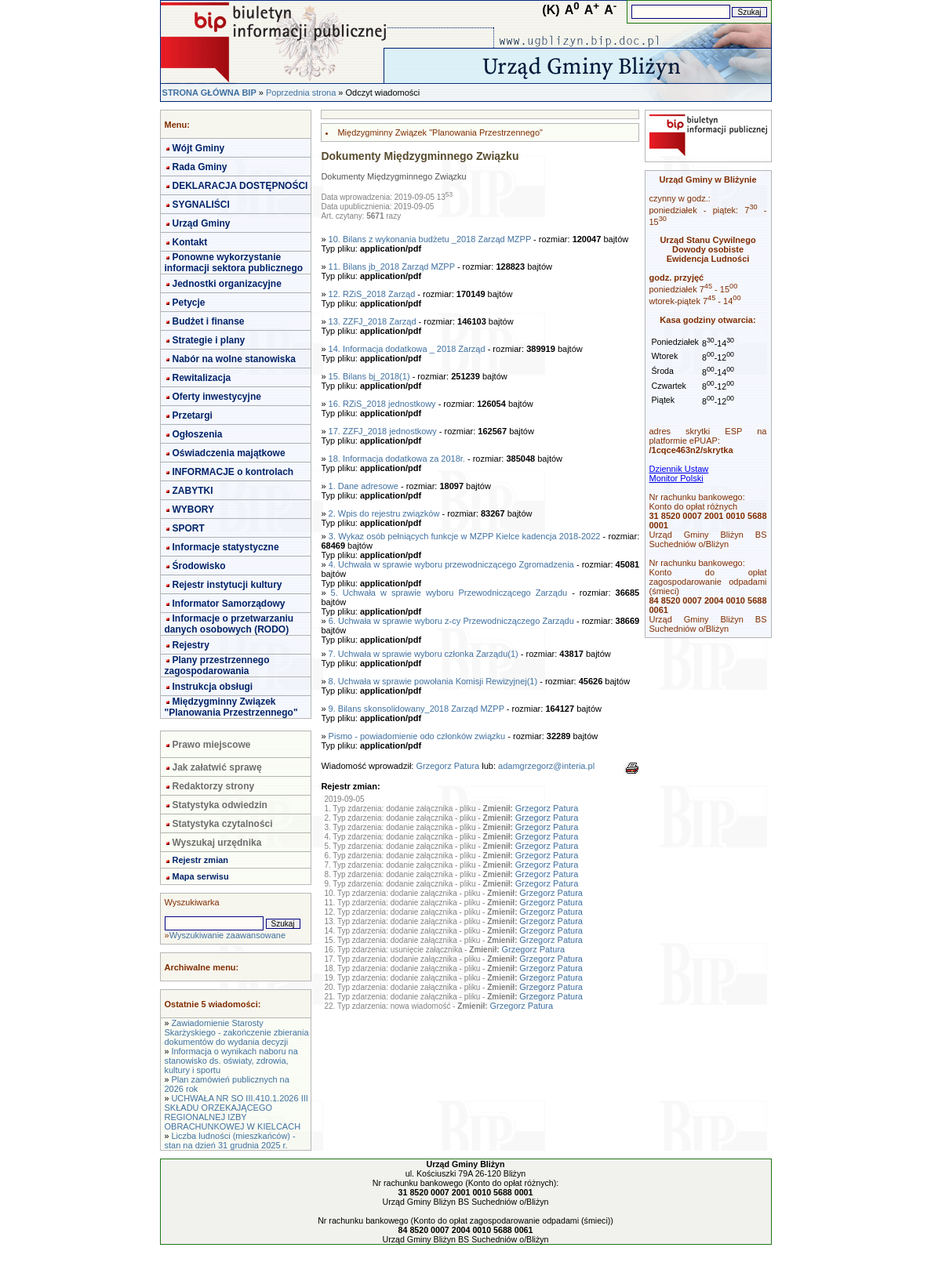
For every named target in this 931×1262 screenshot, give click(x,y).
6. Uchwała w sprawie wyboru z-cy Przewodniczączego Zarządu (451, 621)
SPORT (189, 528)
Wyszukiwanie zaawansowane (227, 935)
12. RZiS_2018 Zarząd (372, 294)
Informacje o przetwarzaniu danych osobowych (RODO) (229, 624)
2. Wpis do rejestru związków (384, 513)
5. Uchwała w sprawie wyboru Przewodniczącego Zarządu (449, 592)
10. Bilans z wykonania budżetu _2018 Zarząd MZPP (430, 239)
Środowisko (199, 565)
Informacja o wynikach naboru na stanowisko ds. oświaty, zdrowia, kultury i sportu (231, 1060)
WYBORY (194, 509)
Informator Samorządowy (229, 603)
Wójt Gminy (199, 148)
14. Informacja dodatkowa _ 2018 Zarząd (407, 349)
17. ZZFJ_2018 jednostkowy (383, 431)
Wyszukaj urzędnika (217, 842)
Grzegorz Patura (447, 766)
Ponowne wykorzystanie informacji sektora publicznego (234, 263)
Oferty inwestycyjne (217, 396)
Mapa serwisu (201, 876)
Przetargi (193, 415)
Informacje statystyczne (226, 547)
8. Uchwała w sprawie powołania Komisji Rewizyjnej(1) (433, 681)
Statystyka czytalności (223, 823)
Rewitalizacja (202, 377)
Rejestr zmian (201, 860)
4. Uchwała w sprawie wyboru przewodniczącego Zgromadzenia (451, 564)
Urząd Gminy (202, 223)
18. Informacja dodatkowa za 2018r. (397, 458)
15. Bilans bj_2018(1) (369, 376)
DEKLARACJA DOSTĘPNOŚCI (240, 185)
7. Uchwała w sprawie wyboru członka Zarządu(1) (423, 653)
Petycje (189, 302)
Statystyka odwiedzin (220, 805)
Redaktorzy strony (214, 786)
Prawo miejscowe (212, 744)
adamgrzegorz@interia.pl (546, 766)
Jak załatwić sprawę (217, 767)
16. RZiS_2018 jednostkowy (382, 403)
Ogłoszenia (198, 434)
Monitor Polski (676, 478)
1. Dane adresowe (363, 486)
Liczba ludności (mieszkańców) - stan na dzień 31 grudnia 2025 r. (230, 1140)
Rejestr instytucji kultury (227, 584)
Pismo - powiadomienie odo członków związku (417, 736)
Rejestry (191, 645)
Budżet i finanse (209, 321)
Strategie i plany (209, 340)
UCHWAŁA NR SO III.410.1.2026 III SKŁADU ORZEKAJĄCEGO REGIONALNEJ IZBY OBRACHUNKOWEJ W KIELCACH (236, 1112)
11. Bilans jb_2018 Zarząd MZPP (392, 266)
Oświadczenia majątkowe (229, 453)
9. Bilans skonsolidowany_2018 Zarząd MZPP (416, 708)
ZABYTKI (193, 490)
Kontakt (190, 242)
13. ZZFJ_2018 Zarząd (372, 321)
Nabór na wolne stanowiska (234, 359)
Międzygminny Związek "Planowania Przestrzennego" (231, 707)
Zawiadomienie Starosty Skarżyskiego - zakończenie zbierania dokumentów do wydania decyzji (237, 1032)
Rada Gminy (200, 166)
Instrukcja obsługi (213, 686)
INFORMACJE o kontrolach (233, 471)
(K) (550, 9)
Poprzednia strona (301, 92)
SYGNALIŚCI (201, 204)
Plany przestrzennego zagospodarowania (217, 665)
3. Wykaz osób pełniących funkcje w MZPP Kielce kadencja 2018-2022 (465, 536)
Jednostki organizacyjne (227, 283)
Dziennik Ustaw (679, 468)
